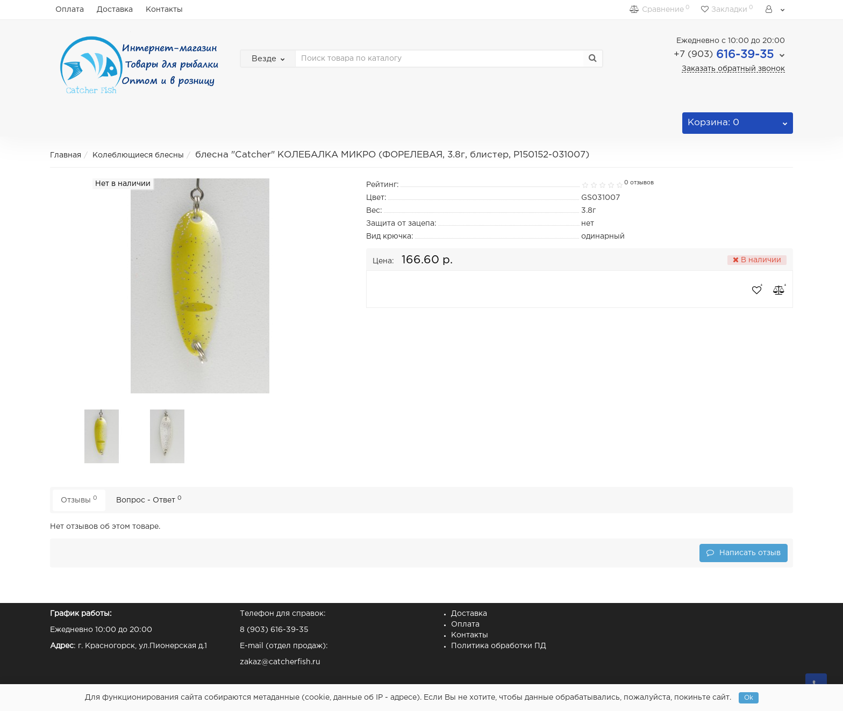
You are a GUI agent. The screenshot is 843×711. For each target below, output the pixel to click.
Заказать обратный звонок (733, 69)
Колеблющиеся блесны (138, 155)
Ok (748, 698)
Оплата (69, 9)
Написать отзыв (743, 553)
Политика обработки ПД (498, 646)
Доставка (115, 9)
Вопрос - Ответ (149, 499)
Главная (65, 155)
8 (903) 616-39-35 (274, 630)
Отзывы (79, 499)
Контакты (164, 9)
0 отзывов (639, 182)
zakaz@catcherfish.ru (280, 662)
